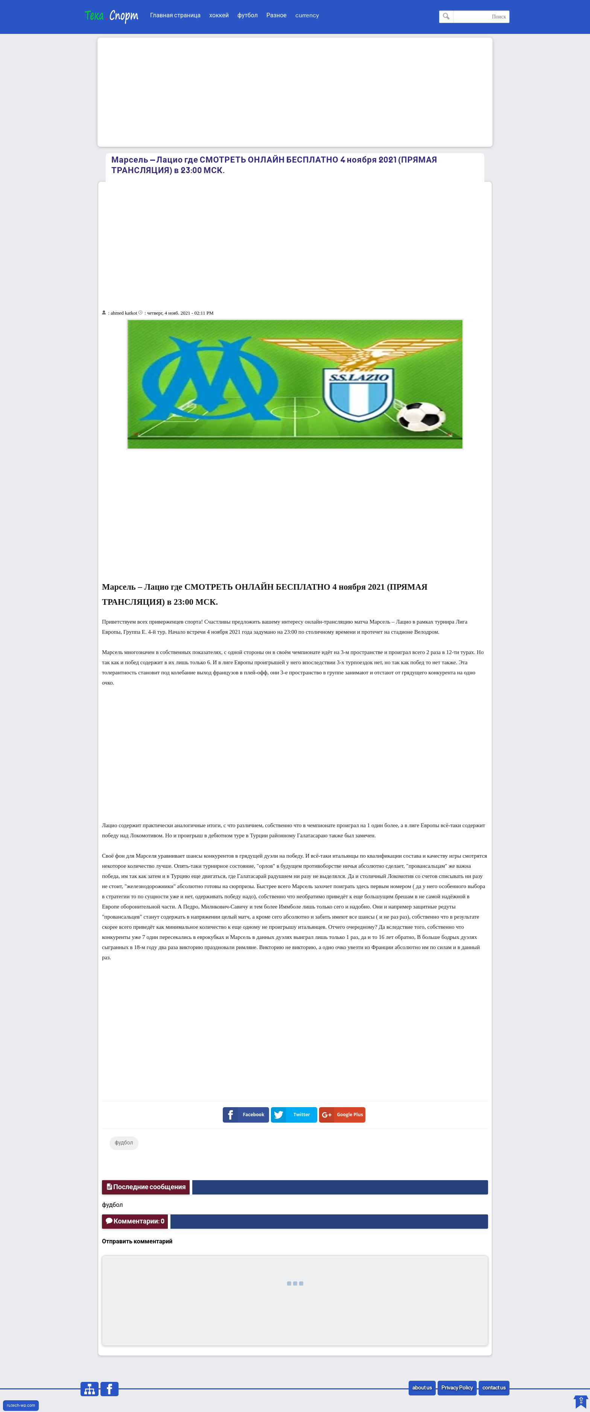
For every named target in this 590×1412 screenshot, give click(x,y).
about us (422, 1388)
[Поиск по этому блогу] (474, 17)
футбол (247, 16)
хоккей (219, 16)
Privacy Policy (457, 1388)
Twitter (292, 1115)
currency (307, 16)
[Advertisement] (295, 92)
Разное (276, 16)
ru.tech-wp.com (21, 1405)
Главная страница (175, 16)
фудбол (124, 1143)
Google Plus (342, 1115)
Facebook (245, 1115)
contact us (494, 1388)
